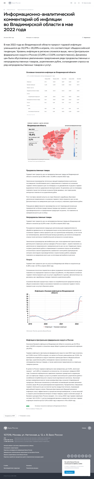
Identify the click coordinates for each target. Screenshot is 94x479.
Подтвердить (69, 472)
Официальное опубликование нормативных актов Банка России (21, 452)
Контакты (29, 465)
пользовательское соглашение (71, 467)
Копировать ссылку (25, 415)
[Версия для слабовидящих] (75, 3)
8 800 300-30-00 (8, 439)
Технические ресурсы (32, 468)
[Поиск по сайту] (86, 3)
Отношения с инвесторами (11, 447)
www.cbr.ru (73, 466)
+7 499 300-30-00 (8, 441)
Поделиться (87, 37)
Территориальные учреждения (25, 9)
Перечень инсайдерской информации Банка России (18, 450)
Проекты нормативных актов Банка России (15, 454)
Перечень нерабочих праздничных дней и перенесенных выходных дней (23, 457)
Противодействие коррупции (12, 468)
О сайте (6, 465)
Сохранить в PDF (10, 415)
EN (79, 3)
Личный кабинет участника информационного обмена (18, 445)
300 (5, 438)
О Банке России (11, 9)
